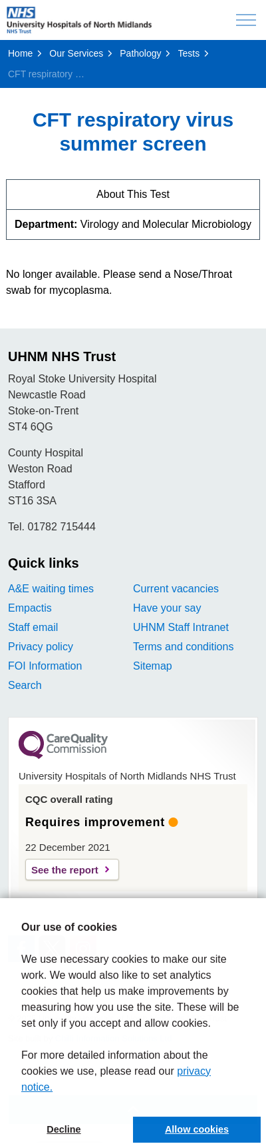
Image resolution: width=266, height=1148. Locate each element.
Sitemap (152, 666)
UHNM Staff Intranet (181, 627)
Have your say (167, 608)
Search (25, 685)
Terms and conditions (183, 646)
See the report (64, 869)
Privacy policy (40, 646)
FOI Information (45, 666)
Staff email (33, 627)
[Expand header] (246, 20)
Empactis (30, 608)
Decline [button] (63, 1129)
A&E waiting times (51, 588)
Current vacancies (176, 588)
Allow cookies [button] (197, 1129)
